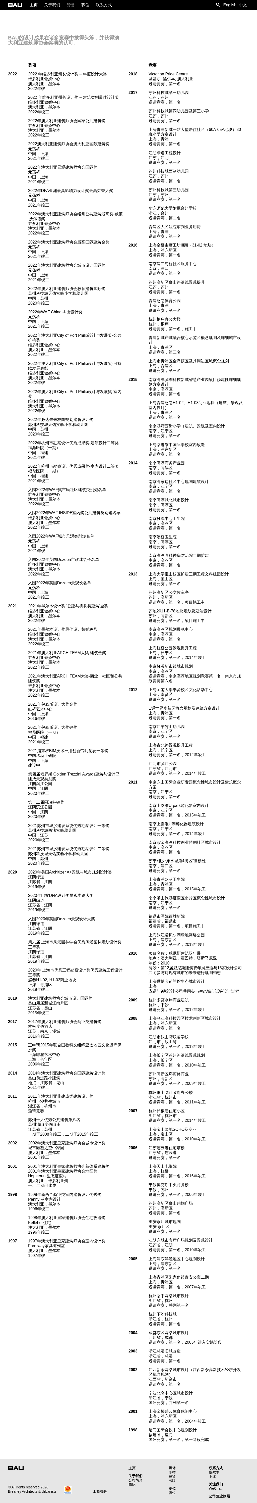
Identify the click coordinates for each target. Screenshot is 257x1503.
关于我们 (135, 1476)
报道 (172, 1477)
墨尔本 (214, 1472)
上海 (212, 1477)
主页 (132, 1468)
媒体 (172, 1468)
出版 (172, 1481)
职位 (172, 1488)
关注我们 (216, 1484)
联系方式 (216, 1468)
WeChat (215, 1488)
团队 (132, 1484)
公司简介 (135, 1480)
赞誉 (172, 1472)
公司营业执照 (219, 1496)
